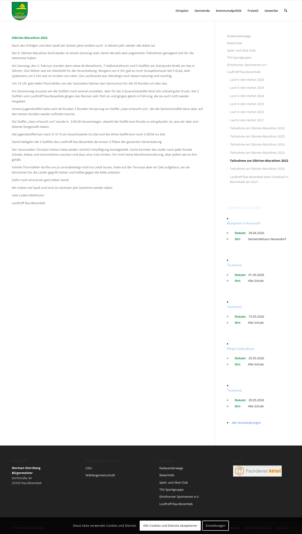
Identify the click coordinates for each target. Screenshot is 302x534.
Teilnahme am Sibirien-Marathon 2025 (257, 136)
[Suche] (285, 10)
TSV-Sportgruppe (239, 57)
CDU (89, 468)
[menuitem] (182, 10)
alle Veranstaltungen (246, 423)
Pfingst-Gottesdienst (240, 349)
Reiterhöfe (234, 43)
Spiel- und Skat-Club (241, 50)
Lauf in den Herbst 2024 (247, 96)
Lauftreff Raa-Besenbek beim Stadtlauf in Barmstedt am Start (259, 179)
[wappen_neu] (20, 10)
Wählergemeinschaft (100, 475)
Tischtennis (234, 265)
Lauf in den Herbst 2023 (247, 104)
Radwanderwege (239, 36)
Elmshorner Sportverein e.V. (247, 65)
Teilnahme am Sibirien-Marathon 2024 (257, 144)
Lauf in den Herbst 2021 (247, 120)
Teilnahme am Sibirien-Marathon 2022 (259, 160)
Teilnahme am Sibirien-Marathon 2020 (257, 168)
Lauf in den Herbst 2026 (247, 79)
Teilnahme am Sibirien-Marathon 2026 (257, 128)
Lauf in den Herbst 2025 (247, 87)
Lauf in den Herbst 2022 (247, 112)
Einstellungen (215, 526)
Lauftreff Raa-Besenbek (243, 72)
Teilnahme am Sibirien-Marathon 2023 (257, 152)
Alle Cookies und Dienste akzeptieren (170, 526)
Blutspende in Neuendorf (243, 223)
